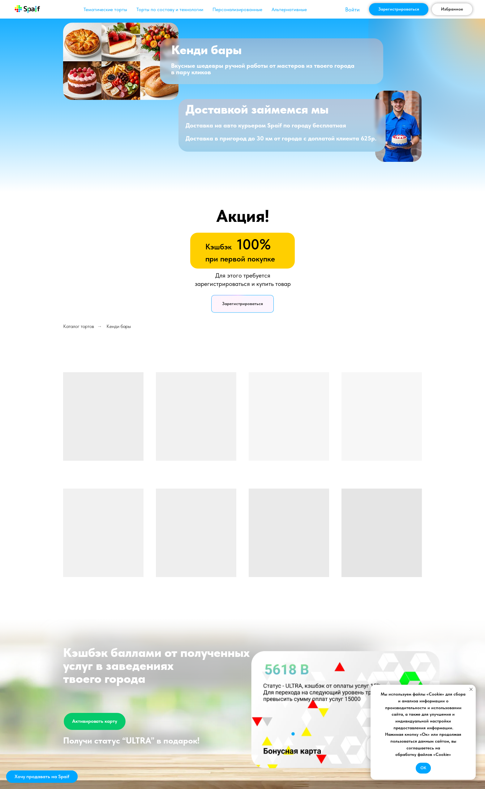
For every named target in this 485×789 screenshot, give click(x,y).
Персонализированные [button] (237, 9)
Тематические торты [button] (105, 9)
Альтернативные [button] (289, 9)
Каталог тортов (78, 326)
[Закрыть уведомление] (471, 689)
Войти (352, 9)
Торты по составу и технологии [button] (169, 9)
